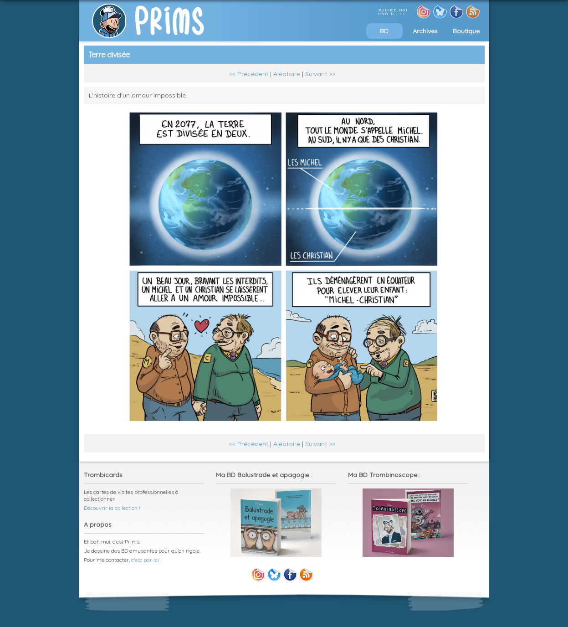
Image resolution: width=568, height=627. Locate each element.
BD (384, 31)
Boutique (466, 31)
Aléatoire (286, 74)
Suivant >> (320, 74)
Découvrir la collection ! (112, 507)
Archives (425, 31)
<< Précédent (248, 74)
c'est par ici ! (146, 559)
